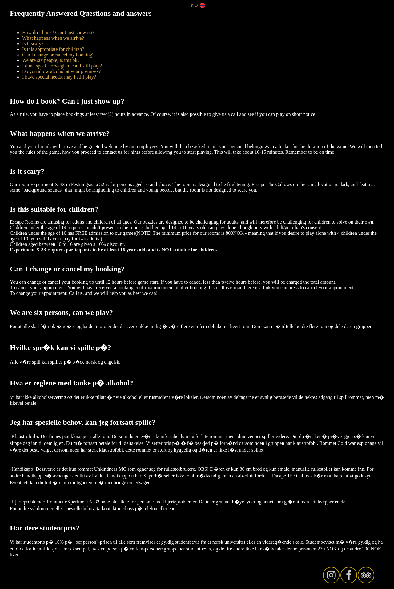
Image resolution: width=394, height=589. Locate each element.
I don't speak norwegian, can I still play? (62, 65)
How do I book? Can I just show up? (58, 32)
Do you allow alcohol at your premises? (61, 71)
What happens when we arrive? (53, 38)
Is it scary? (32, 43)
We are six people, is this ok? (51, 60)
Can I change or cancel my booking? (58, 54)
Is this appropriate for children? (53, 49)
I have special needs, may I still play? (59, 76)
